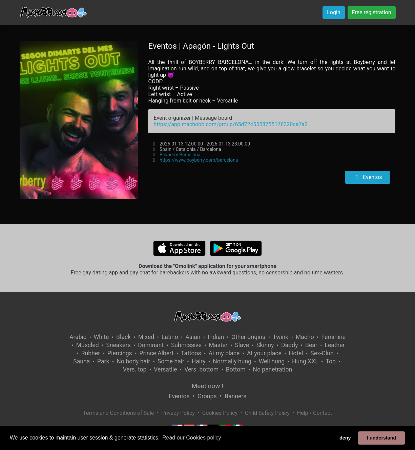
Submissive (186, 345)
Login (333, 12)
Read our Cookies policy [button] (191, 438)
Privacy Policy (178, 413)
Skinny (265, 345)
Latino (170, 337)
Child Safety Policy (267, 413)
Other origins (248, 337)
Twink (280, 337)
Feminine (333, 337)
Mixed (146, 337)
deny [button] (345, 438)
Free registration (371, 12)
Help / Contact (314, 413)
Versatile (165, 369)
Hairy (199, 361)
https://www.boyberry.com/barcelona (199, 160)
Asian (192, 337)
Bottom (236, 369)
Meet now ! (208, 386)
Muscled (87, 345)
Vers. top (135, 369)
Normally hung (232, 361)
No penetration (272, 369)
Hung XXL (305, 361)
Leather (335, 345)
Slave (242, 345)
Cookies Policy (219, 413)
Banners (235, 396)
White (101, 337)
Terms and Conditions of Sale (118, 413)
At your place (264, 353)
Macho (305, 337)
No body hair (133, 361)
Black (123, 337)
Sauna (81, 361)
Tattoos (191, 353)
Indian (216, 337)
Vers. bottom (201, 369)
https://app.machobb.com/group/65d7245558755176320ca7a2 (230, 124)
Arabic (77, 337)
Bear (311, 345)
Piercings (119, 353)
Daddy (289, 345)
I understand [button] (381, 438)
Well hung (272, 361)
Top (331, 361)
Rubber (90, 353)
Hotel (296, 353)
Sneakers (118, 345)
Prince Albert (156, 353)
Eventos (367, 177)
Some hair (171, 361)
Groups (207, 396)
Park (103, 361)
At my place (224, 353)
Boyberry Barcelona (180, 154)
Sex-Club (322, 353)
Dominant (151, 345)
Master (218, 345)
